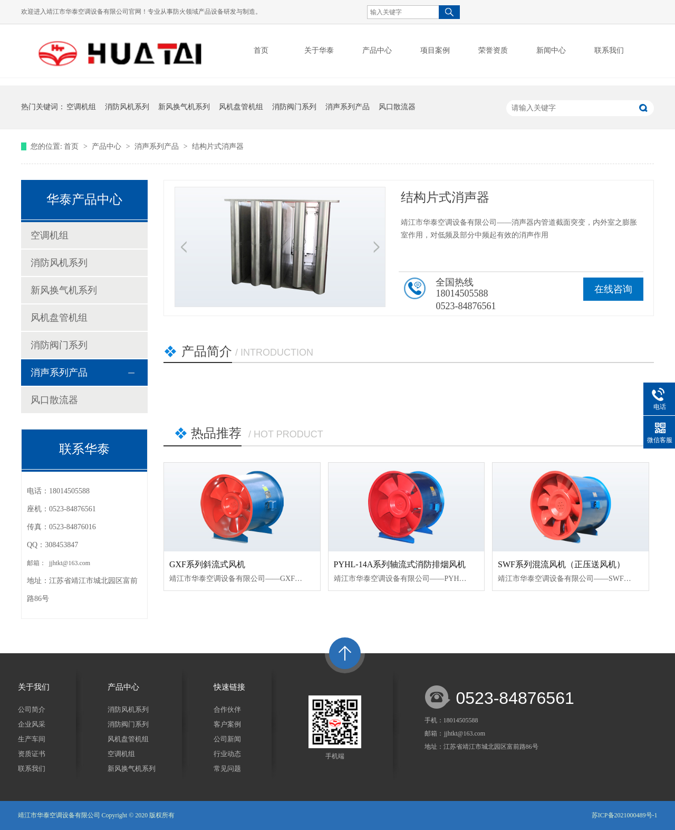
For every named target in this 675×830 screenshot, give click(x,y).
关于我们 (34, 687)
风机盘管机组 (241, 107)
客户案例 (227, 724)
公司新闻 (227, 739)
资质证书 (31, 754)
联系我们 (31, 768)
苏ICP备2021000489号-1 (625, 815)
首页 (261, 50)
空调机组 (81, 107)
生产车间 (31, 739)
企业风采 (31, 724)
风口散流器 (397, 107)
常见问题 (227, 768)
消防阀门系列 (294, 107)
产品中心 (107, 146)
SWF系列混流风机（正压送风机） (561, 564)
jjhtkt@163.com (68, 563)
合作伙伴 (227, 709)
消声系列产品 (347, 107)
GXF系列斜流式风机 (207, 564)
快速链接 (229, 687)
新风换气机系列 (184, 107)
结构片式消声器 (218, 146)
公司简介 (31, 709)
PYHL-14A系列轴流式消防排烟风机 (400, 564)
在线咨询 (613, 289)
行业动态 (227, 754)
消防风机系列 (127, 107)
